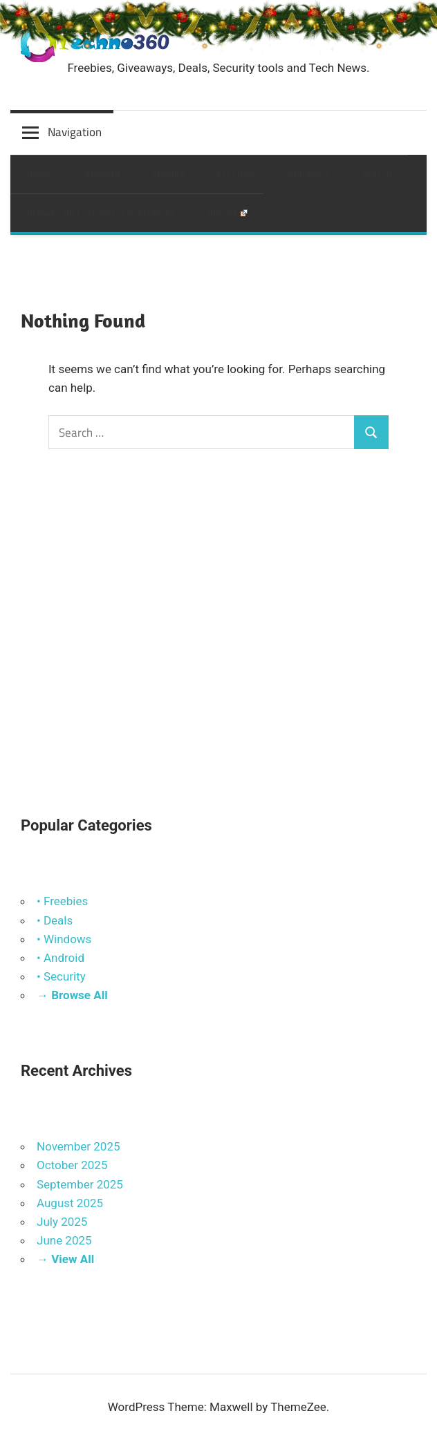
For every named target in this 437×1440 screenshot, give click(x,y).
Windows (308, 174)
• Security (61, 976)
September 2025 (80, 1184)
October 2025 (72, 1165)
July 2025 (62, 1222)
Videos (227, 212)
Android (102, 174)
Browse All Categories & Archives (101, 212)
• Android (60, 958)
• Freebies (62, 901)
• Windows (64, 939)
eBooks (168, 174)
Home (39, 174)
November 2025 (78, 1146)
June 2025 (64, 1240)
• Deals (55, 920)
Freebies (236, 174)
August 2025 (70, 1203)
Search (376, 174)
